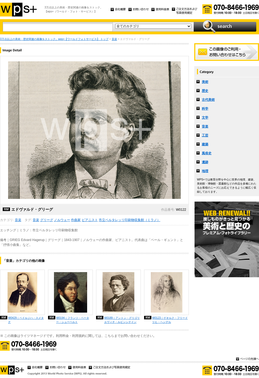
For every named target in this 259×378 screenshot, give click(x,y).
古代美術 (208, 100)
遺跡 (205, 162)
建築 (205, 144)
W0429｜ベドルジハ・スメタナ (26, 319)
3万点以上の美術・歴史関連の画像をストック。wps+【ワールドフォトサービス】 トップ (54, 39)
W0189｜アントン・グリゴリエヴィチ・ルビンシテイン (122, 319)
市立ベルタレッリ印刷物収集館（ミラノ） (129, 220)
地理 (205, 171)
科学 (205, 109)
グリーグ (46, 220)
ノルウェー (62, 220)
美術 (205, 82)
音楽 (114, 39)
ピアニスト (90, 220)
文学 (205, 117)
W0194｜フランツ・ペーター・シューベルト (72, 319)
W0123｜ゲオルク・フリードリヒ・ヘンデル (170, 319)
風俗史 (207, 153)
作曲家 (76, 220)
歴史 (205, 91)
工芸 (205, 135)
